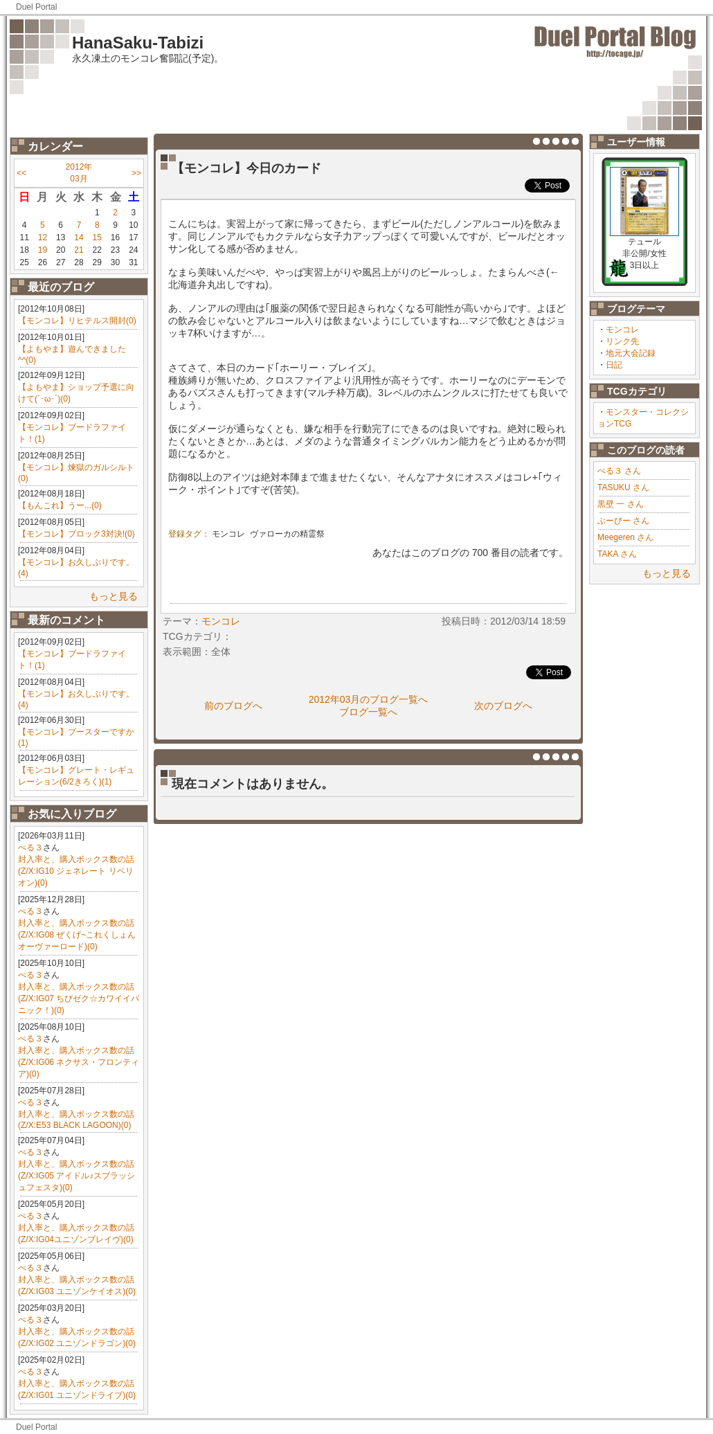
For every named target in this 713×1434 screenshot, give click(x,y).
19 (42, 250)
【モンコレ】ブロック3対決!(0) (76, 534)
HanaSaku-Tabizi (138, 42)
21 (78, 250)
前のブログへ (233, 705)
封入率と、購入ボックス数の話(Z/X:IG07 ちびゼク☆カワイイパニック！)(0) (78, 998)
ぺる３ (30, 847)
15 (97, 237)
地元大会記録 (631, 353)
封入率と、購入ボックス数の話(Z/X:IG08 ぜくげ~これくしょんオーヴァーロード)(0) (77, 934)
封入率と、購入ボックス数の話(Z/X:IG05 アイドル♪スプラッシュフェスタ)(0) (76, 1175)
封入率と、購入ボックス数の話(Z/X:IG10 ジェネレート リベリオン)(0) (76, 871)
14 (78, 237)
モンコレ (622, 329)
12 (42, 237)
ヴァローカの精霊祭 (287, 534)
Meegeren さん (625, 537)
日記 (614, 365)
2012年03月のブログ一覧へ (368, 699)
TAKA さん (617, 554)
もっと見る (113, 596)
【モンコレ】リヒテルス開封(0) (77, 320)
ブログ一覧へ (368, 711)
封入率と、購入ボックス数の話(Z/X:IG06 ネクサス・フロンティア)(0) (78, 1062)
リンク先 (622, 341)
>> (136, 173)
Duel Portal (36, 7)
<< (21, 173)
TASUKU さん (623, 487)
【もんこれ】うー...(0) (60, 505)
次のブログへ (503, 705)
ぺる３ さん (619, 471)
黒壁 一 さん (620, 504)
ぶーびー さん (623, 521)
